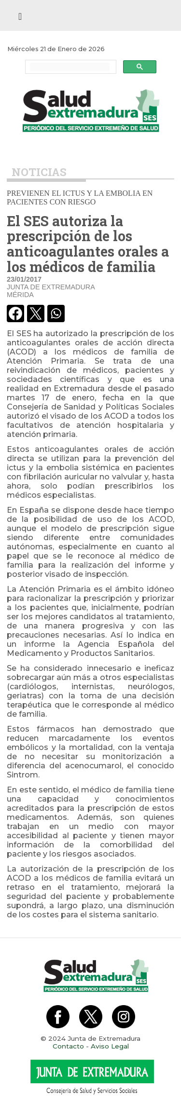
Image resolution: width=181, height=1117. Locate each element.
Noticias (39, 172)
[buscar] (70, 67)
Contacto (68, 1046)
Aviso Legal (110, 1046)
